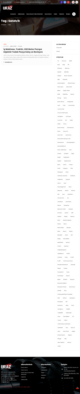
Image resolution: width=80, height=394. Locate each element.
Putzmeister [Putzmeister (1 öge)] (60, 275)
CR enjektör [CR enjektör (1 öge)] (60, 116)
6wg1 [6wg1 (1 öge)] (64, 64)
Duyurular (59, 47)
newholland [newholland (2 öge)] (60, 242)
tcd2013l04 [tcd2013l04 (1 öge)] (60, 312)
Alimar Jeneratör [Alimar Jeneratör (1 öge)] (68, 75)
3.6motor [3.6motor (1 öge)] (64, 61)
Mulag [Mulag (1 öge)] (58, 238)
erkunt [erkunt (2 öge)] (64, 164)
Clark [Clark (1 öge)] (64, 105)
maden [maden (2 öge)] (66, 216)
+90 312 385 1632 (7, 2)
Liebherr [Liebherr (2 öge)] (59, 216)
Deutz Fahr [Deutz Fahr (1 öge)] (60, 135)
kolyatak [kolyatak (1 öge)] (71, 209)
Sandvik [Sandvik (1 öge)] (59, 290)
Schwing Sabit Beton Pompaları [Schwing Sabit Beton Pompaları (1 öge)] (64, 294)
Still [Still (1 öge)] (66, 301)
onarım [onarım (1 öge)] (59, 246)
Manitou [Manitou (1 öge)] (72, 216)
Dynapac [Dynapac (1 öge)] (66, 153)
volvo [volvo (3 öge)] (58, 331)
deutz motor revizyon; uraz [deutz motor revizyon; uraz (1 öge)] (63, 138)
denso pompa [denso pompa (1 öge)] (60, 127)
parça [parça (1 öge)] (66, 257)
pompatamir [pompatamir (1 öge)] (60, 272)
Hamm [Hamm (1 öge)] (59, 183)
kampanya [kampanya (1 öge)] (66, 205)
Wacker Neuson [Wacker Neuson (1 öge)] (61, 335)
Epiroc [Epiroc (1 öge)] (58, 164)
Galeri (55, 14)
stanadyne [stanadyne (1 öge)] (60, 301)
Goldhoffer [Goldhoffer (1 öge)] (60, 179)
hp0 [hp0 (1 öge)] (58, 194)
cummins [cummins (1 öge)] (59, 120)
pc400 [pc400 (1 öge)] (72, 257)
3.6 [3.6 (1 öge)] (58, 61)
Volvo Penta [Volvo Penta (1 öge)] (66, 331)
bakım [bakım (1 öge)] (58, 90)
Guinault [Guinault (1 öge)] (68, 179)
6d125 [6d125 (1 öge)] (70, 61)
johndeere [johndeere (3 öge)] (60, 201)
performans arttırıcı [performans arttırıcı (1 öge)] (68, 261)
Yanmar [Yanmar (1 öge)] (69, 342)
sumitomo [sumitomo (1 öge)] (60, 305)
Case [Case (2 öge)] (58, 105)
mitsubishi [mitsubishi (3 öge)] (59, 235)
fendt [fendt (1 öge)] (58, 168)
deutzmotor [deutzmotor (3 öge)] (68, 135)
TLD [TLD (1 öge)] (73, 316)
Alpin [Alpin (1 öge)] (58, 79)
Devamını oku (8, 62)
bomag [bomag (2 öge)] (59, 98)
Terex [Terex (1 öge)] (58, 316)
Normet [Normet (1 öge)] (68, 242)
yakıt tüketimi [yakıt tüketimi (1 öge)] (60, 342)
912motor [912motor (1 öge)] (67, 68)
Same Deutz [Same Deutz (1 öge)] (72, 287)
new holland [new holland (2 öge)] (66, 238)
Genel (58, 51)
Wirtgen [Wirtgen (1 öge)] (59, 338)
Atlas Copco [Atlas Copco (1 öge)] (60, 87)
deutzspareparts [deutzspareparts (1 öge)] (71, 142)
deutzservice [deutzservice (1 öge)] (60, 142)
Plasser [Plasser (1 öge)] (59, 268)
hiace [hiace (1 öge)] (70, 187)
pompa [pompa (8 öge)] (65, 268)
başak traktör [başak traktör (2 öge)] (66, 90)
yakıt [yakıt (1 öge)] (65, 338)
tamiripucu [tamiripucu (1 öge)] (60, 309)
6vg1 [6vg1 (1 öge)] (58, 64)
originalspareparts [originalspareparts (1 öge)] (61, 250)
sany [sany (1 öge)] (65, 290)
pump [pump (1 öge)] (67, 272)
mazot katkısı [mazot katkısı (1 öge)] (60, 227)
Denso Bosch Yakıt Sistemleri (34, 14)
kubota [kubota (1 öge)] (66, 212)
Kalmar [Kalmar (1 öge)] (59, 205)
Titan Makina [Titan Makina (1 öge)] (66, 316)
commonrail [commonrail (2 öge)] (71, 105)
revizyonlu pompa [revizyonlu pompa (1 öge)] (61, 287)
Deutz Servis (24, 370)
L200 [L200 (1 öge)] (72, 212)
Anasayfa (13, 14)
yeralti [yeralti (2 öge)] (59, 346)
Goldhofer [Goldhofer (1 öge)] (72, 175)
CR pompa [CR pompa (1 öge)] (68, 116)
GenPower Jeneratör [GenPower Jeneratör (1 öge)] (62, 175)
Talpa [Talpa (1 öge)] (67, 305)
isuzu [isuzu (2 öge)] (63, 194)
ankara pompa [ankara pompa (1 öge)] (71, 83)
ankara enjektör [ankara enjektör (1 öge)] (61, 83)
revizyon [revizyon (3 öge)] (72, 279)
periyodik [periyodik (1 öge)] (73, 264)
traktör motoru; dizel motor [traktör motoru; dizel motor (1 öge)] (63, 324)
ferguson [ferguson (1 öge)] (65, 168)
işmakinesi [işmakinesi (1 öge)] (70, 194)
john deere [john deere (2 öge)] (68, 201)
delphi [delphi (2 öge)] (58, 124)
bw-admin (6, 46)
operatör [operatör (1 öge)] (66, 246)
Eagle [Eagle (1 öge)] (72, 153)
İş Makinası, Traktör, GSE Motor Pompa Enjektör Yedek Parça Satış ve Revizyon (23, 50)
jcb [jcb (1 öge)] (68, 198)
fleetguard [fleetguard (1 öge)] (60, 172)
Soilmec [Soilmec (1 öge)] (65, 298)
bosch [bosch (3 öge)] (65, 98)
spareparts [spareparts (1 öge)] (72, 298)
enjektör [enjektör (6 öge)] (59, 161)
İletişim (68, 14)
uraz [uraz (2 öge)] (67, 327)
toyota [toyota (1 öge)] (59, 320)
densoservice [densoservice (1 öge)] (70, 127)
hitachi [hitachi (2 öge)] (66, 190)
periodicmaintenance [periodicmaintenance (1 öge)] (62, 264)
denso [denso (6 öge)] (64, 124)
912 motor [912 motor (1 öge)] (59, 68)
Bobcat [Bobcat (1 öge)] (72, 94)
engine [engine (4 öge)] (59, 157)
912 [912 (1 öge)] (68, 64)
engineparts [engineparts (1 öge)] (66, 157)
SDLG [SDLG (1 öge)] (58, 298)
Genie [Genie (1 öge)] (67, 172)
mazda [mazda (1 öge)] (59, 224)
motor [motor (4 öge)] (66, 235)
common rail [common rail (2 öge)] (60, 109)
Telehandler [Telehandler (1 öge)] (68, 312)
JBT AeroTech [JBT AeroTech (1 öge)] (60, 198)
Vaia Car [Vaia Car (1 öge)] (73, 327)
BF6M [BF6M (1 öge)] (58, 94)
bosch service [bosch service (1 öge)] (60, 101)
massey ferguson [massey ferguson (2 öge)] (67, 220)
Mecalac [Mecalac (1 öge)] (69, 227)
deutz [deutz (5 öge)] (58, 131)
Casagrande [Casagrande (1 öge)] (70, 101)
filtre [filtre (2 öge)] (72, 168)
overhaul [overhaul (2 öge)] (59, 257)
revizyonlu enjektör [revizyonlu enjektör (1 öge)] (62, 283)
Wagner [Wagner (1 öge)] (70, 335)
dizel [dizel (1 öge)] (70, 149)
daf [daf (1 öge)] (66, 120)
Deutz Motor (48, 14)
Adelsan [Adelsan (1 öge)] (59, 75)
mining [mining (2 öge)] (70, 231)
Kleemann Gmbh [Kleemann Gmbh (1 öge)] (61, 209)
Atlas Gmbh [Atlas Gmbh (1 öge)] (69, 87)
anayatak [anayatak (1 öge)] (65, 79)
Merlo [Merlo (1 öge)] (58, 231)
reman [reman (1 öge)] (68, 275)
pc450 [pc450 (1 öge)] (59, 261)
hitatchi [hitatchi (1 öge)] (73, 190)
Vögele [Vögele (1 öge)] (73, 331)
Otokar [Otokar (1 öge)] (68, 253)
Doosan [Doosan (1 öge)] (59, 153)
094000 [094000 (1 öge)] (59, 72)
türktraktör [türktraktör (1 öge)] (60, 327)
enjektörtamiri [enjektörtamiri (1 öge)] (67, 161)
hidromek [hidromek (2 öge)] (59, 190)
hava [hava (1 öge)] (65, 183)
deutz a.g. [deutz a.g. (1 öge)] (65, 131)
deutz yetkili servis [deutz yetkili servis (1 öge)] (61, 149)
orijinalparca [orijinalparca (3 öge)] (60, 253)
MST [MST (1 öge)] (72, 235)
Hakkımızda (21, 14)
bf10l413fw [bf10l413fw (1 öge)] (65, 94)
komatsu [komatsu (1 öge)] (59, 212)
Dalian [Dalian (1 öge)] (71, 120)
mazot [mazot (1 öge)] (65, 224)
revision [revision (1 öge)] (65, 279)
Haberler (61, 14)
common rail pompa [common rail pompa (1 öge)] (62, 112)
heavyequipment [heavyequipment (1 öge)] (61, 187)
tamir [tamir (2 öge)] (72, 305)
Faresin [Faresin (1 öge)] (71, 164)
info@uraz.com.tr (20, 2)
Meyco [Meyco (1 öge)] (64, 231)
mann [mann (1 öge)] (58, 220)
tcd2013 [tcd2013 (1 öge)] (68, 309)
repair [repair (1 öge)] (58, 279)
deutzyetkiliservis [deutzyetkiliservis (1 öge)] (61, 146)
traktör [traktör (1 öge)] (65, 320)
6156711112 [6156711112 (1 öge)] (66, 72)
